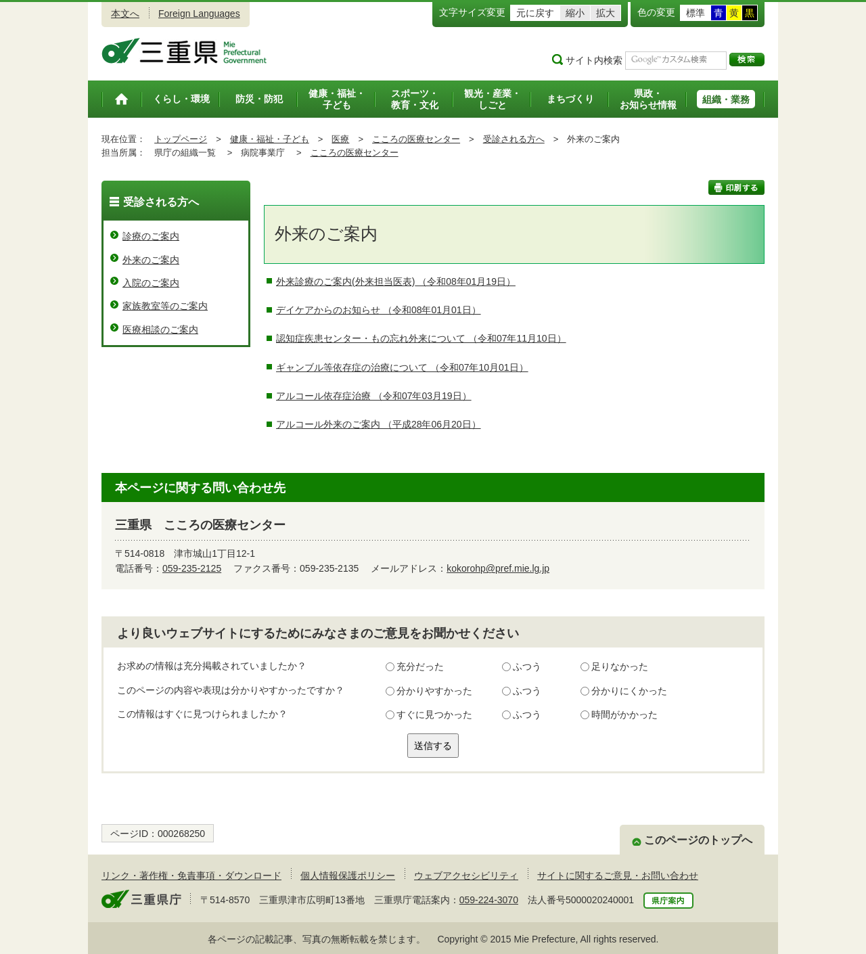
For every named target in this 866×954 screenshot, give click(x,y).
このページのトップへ (698, 840)
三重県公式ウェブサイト (184, 51)
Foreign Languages (199, 13)
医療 (340, 139)
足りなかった (619, 666)
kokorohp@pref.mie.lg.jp (498, 568)
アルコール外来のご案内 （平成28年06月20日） (378, 424)
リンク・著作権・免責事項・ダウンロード (191, 875)
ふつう (527, 666)
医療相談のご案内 (160, 329)
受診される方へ (514, 139)
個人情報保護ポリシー (347, 875)
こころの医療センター (416, 139)
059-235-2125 (191, 568)
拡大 (605, 12)
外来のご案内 (150, 259)
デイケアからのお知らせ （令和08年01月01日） (378, 309)
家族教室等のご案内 (165, 305)
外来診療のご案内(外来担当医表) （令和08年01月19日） (396, 281)
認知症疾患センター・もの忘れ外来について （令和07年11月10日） (421, 338)
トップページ (180, 139)
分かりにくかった (629, 690)
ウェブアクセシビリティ (466, 875)
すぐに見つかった (434, 714)
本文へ (125, 13)
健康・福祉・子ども (269, 139)
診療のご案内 (150, 236)
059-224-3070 (488, 899)
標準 (695, 12)
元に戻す (535, 12)
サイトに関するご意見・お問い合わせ (617, 875)
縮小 (575, 12)
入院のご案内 (150, 282)
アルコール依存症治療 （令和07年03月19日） (374, 395)
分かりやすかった (434, 690)
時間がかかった (624, 714)
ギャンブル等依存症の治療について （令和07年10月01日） (402, 367)
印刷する (736, 187)
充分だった (420, 666)
